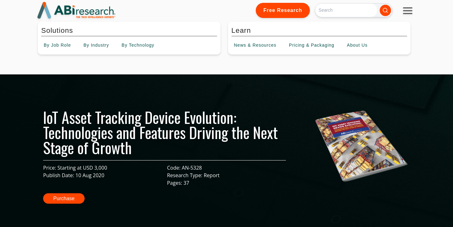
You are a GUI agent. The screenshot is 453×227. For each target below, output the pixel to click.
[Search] (346, 10)
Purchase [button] (64, 198)
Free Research (282, 10)
